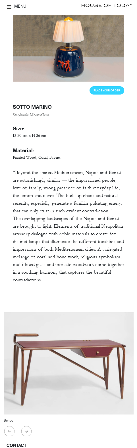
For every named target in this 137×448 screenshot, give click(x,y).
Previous (9, 431)
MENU (16, 6)
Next (26, 431)
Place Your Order (107, 90)
